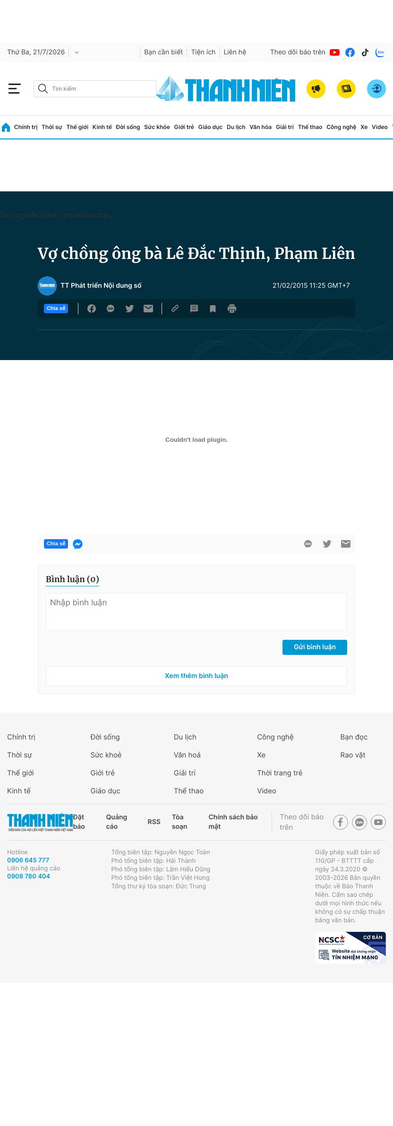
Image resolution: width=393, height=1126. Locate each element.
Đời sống (128, 126)
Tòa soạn (180, 822)
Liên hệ (234, 52)
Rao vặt (353, 754)
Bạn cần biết (163, 52)
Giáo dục (210, 126)
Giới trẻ (184, 126)
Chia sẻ (56, 308)
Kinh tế (102, 126)
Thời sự (52, 126)
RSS (154, 822)
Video (380, 126)
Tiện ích (203, 52)
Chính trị (26, 126)
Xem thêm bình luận (196, 676)
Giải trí (285, 126)
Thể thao (310, 126)
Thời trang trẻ (279, 772)
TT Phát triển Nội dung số (101, 286)
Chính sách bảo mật (232, 822)
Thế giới (77, 126)
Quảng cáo (117, 822)
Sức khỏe (157, 126)
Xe (363, 126)
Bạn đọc (354, 736)
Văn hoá (187, 754)
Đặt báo (79, 822)
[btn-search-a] (43, 89)
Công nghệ (341, 126)
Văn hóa (260, 126)
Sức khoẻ (105, 754)
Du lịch (236, 126)
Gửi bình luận (315, 647)
